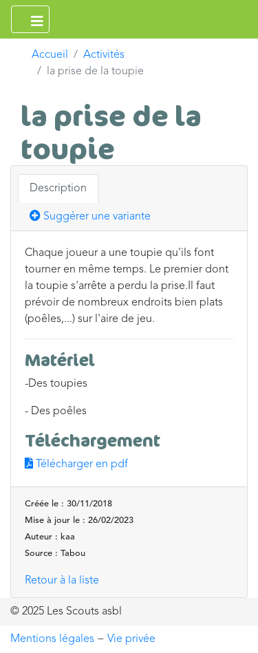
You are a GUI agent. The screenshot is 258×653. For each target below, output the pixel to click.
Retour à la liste (62, 580)
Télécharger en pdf (76, 464)
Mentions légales (52, 639)
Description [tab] (58, 188)
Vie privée (131, 639)
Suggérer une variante (90, 216)
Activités (104, 55)
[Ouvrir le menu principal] (30, 19)
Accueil (50, 55)
